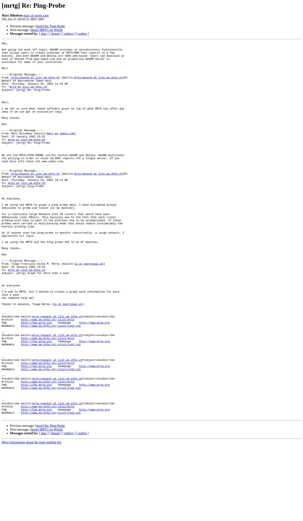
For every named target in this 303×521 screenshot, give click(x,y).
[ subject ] (68, 33)
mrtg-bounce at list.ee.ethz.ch (35, 85)
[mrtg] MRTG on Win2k (46, 30)
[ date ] (43, 33)
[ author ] (82, 33)
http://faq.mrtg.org (36, 379)
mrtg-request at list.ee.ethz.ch (57, 371)
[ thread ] (55, 33)
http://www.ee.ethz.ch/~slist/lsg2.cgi (51, 383)
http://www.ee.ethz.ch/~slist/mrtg (47, 375)
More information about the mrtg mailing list (31, 517)
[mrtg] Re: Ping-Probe (50, 26)
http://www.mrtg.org (94, 379)
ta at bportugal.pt (88, 308)
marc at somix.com (36, 15)
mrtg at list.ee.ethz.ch (28, 96)
